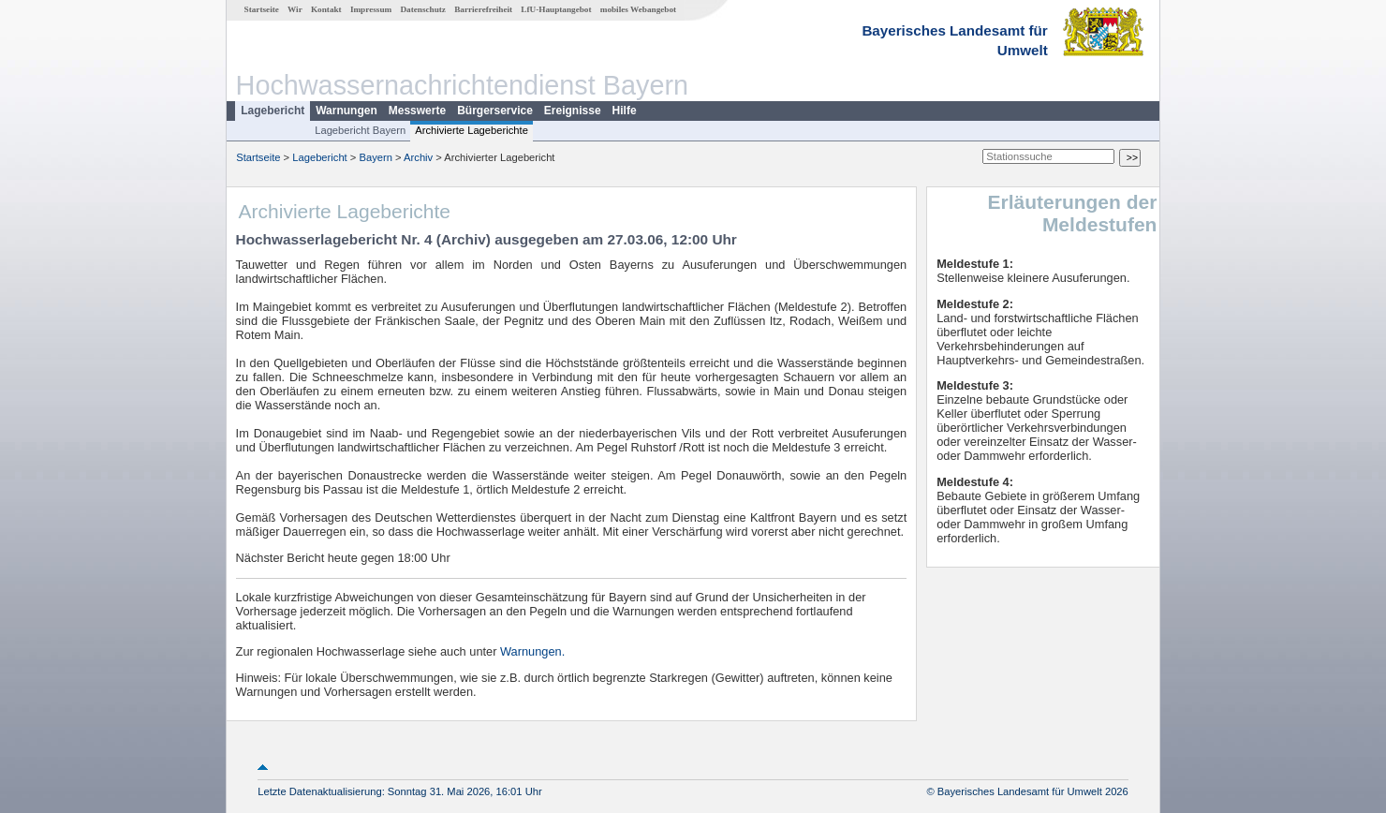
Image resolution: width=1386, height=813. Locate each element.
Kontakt (326, 9)
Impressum (370, 9)
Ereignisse (572, 110)
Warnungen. (532, 651)
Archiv (418, 157)
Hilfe (624, 110)
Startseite (261, 9)
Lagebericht (272, 110)
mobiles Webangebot (638, 9)
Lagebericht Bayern (360, 130)
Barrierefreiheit (483, 9)
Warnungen (346, 110)
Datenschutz (423, 9)
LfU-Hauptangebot (556, 9)
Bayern (375, 157)
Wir (295, 9)
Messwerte (417, 110)
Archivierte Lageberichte (471, 130)
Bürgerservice (495, 110)
